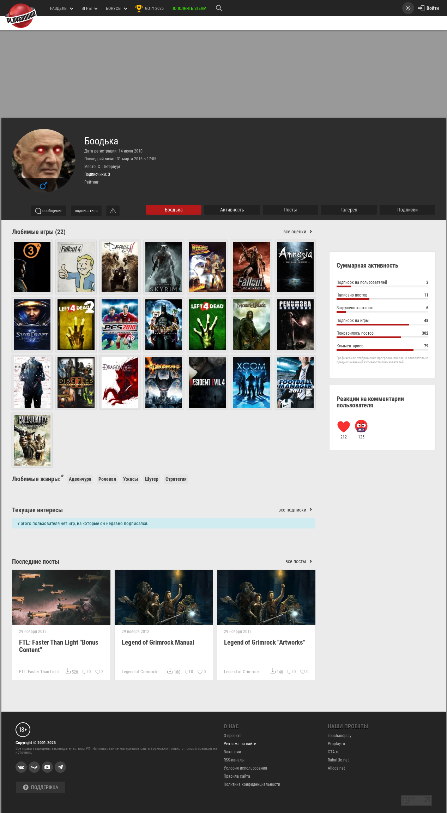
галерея (348, 210)
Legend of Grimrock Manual (157, 642)
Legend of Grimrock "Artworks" (264, 642)
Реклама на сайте (240, 743)
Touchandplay (339, 735)
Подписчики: (97, 174)
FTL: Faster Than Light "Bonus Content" (58, 646)
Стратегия (176, 479)
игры (89, 8)
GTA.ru (333, 751)
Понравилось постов (382, 334)
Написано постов (382, 296)
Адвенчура (80, 479)
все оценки (299, 232)
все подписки (296, 510)
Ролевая (107, 479)
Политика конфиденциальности (252, 784)
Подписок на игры (382, 321)
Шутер (151, 479)
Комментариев (382, 347)
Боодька (101, 141)
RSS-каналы (234, 760)
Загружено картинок (382, 309)
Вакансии (232, 751)
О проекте (233, 735)
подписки (407, 210)
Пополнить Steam (188, 8)
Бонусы (116, 8)
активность (232, 210)
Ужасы (130, 479)
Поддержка (40, 787)
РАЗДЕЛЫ (61, 8)
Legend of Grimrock (139, 671)
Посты (290, 210)
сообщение (48, 211)
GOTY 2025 (149, 8)
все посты (300, 561)
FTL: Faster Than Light (39, 671)
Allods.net (336, 768)
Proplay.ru (336, 743)
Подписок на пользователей (382, 283)
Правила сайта (237, 776)
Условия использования (245, 768)
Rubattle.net (338, 760)
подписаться (86, 210)
